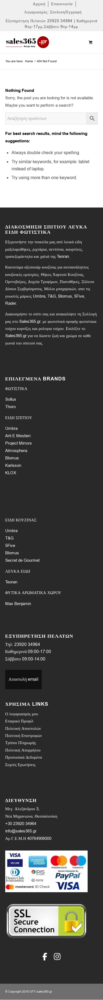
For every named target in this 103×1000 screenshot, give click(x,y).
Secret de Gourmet (22, 560)
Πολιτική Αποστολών (23, 728)
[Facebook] (44, 957)
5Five (10, 545)
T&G (9, 538)
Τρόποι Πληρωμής (20, 742)
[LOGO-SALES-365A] (42, 42)
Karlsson (13, 465)
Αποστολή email (24, 679)
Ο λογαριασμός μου (21, 714)
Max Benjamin (18, 603)
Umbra (11, 428)
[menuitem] (39, 4)
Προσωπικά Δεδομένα (23, 757)
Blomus (12, 458)
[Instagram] (57, 957)
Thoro (10, 406)
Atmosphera (16, 450)
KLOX (10, 473)
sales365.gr (44, 992)
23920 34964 (27, 645)
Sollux (10, 399)
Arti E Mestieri (17, 436)
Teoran (11, 582)
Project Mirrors (18, 443)
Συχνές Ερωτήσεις (20, 764)
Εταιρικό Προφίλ (19, 721)
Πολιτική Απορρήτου (23, 750)
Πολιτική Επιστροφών (23, 735)
